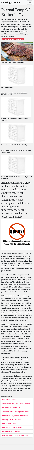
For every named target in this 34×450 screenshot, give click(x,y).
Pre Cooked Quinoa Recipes (12, 427)
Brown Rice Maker (9, 400)
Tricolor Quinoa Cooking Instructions (15, 412)
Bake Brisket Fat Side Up (11, 408)
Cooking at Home (10, 2)
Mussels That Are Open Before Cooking (16, 404)
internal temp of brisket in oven (12, 39)
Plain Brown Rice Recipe (10, 431)
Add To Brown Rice (9, 423)
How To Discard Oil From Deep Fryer (15, 435)
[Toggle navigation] (30, 2)
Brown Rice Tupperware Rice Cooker (15, 416)
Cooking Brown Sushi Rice (11, 419)
